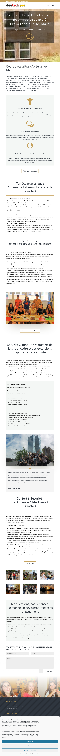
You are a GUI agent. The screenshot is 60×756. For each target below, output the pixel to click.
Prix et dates (30, 563)
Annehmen (30, 741)
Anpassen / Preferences (30, 750)
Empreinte (44, 753)
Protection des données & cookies (21, 753)
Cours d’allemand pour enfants (15, 706)
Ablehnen (30, 746)
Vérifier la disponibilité (30, 331)
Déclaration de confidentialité (35, 753)
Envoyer (49, 671)
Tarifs (8, 716)
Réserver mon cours (30, 171)
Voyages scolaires (12, 708)
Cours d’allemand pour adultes (15, 704)
